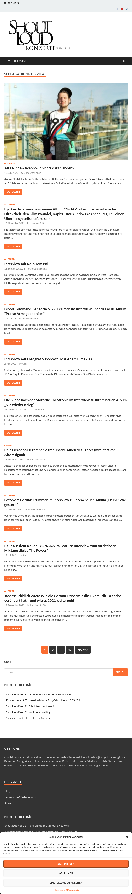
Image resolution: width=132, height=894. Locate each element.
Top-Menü (13, 3)
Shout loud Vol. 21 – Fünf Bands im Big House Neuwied (38, 694)
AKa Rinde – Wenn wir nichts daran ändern (39, 168)
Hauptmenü (19, 61)
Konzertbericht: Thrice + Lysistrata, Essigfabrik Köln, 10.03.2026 (43, 700)
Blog (7, 791)
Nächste (83, 649)
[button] (127, 837)
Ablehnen (66, 873)
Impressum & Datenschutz (67, 889)
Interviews (10, 163)
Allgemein (9, 204)
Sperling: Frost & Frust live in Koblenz (28, 717)
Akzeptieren (66, 863)
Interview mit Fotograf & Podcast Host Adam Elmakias (48, 359)
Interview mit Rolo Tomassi (26, 264)
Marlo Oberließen (32, 172)
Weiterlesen (12, 191)
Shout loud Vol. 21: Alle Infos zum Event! (30, 706)
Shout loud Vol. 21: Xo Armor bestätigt (28, 712)
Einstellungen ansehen (66, 882)
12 (69, 649)
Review (8, 445)
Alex (24, 363)
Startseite (10, 803)
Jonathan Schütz (38, 223)
